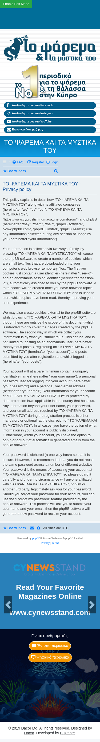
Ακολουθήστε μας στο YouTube (29, 122)
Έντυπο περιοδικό (50, 645)
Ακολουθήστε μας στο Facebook (30, 105)
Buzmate (67, 733)
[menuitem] (17, 162)
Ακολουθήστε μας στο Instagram (30, 114)
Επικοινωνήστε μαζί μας (25, 130)
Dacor (29, 733)
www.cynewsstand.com (50, 612)
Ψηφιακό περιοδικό (50, 657)
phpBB (36, 538)
